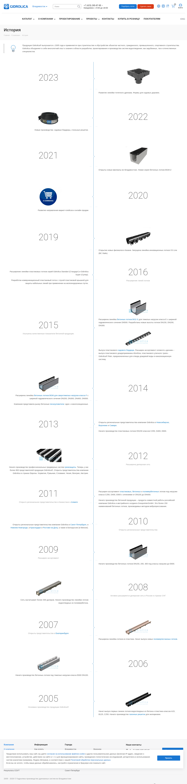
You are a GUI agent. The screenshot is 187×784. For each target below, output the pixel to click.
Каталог (27, 19)
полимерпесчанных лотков (165, 639)
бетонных (136, 491)
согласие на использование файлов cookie (66, 754)
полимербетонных (151, 491)
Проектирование (69, 19)
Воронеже (103, 425)
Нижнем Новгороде (19, 528)
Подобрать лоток (127, 6)
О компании (45, 19)
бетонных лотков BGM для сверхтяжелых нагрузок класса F (60, 395)
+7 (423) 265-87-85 (92, 5)
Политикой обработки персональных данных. (91, 760)
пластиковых (125, 491)
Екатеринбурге (62, 633)
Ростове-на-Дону (50, 528)
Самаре (113, 425)
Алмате (74, 502)
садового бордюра (126, 350)
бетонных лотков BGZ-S (127, 319)
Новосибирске (162, 422)
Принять (168, 758)
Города (68, 744)
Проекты (91, 19)
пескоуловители (57, 404)
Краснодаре (35, 528)
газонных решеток (137, 714)
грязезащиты (70, 467)
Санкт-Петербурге (78, 524)
